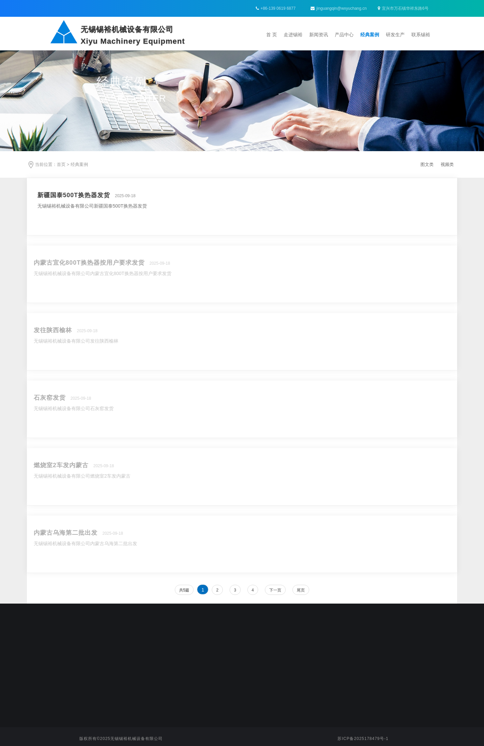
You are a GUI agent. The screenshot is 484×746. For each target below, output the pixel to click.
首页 (61, 164)
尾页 (301, 590)
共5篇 (184, 590)
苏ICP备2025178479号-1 (362, 738)
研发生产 (395, 34)
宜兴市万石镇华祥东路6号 (403, 8)
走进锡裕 (293, 34)
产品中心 (344, 34)
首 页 (271, 34)
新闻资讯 (318, 34)
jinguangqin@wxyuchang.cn (339, 8)
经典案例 (369, 34)
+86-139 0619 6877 (277, 8)
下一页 (275, 590)
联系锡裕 (420, 34)
